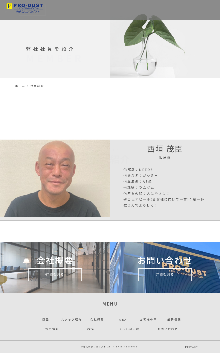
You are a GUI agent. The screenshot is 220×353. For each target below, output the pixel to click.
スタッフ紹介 (107, 10)
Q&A (123, 319)
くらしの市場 (129, 329)
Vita (90, 329)
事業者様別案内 (83, 10)
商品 (46, 10)
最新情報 (163, 10)
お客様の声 (144, 10)
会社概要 (126, 10)
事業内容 (61, 10)
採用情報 (180, 10)
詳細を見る (55, 275)
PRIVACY (191, 346)
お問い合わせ (202, 10)
